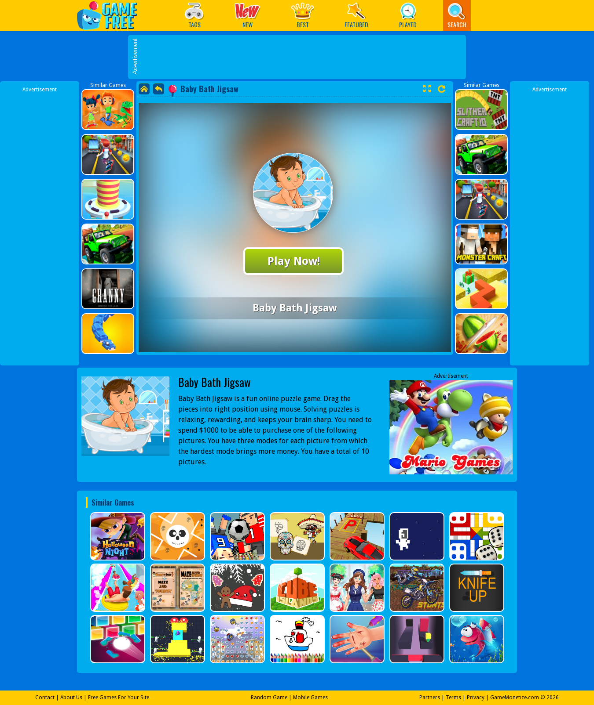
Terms (453, 697)
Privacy (475, 697)
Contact (45, 697)
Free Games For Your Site (118, 697)
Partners (429, 697)
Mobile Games (310, 697)
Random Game (269, 697)
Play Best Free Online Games (111, 15)
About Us (71, 697)
